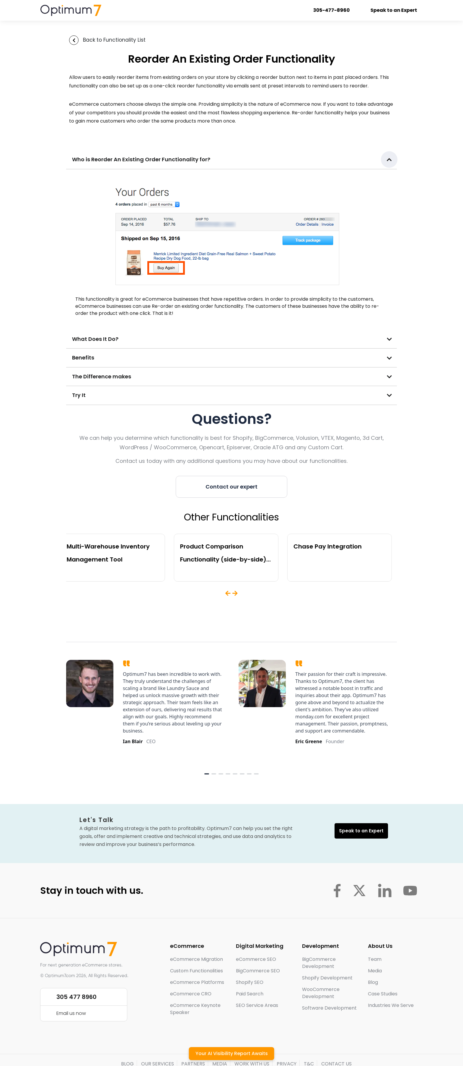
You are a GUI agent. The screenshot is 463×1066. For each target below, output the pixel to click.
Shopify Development (327, 977)
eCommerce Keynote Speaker (195, 1009)
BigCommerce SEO (258, 970)
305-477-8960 (337, 10)
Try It (79, 395)
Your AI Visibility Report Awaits (231, 1053)
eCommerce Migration (196, 959)
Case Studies (382, 993)
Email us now (71, 1013)
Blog (373, 982)
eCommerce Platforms (197, 982)
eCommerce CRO (190, 993)
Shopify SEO (249, 982)
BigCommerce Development (319, 963)
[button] (231, 159)
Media (375, 970)
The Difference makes (101, 376)
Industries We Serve (391, 1005)
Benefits (83, 357)
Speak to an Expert (399, 10)
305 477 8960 (76, 997)
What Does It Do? (95, 339)
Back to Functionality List (114, 39)
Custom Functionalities (196, 970)
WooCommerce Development (321, 993)
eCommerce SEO (256, 959)
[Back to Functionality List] (74, 40)
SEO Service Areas (257, 1005)
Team (375, 959)
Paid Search (249, 993)
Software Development (329, 1008)
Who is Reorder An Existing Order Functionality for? (141, 159)
